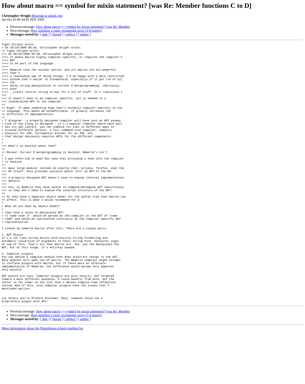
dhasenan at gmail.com (46, 16)
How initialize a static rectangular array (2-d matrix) (66, 30)
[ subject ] (70, 34)
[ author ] (84, 34)
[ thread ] (56, 34)
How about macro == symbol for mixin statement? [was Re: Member (83, 27)
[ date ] (45, 34)
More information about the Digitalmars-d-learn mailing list (42, 380)
